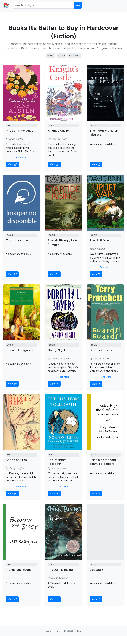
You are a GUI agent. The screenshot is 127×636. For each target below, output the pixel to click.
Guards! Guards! (101, 350)
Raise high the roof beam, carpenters (103, 461)
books (50, 55)
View (12, 164)
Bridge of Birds (16, 460)
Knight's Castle (58, 130)
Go (78, 5)
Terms (57, 631)
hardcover (74, 55)
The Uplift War (99, 240)
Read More (21, 157)
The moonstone (17, 240)
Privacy (47, 631)
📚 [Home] (6, 5)
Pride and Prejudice (19, 130)
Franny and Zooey (19, 569)
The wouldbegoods (19, 350)
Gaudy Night (56, 350)
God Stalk (96, 569)
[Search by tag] (43, 5)
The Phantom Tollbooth (57, 461)
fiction (61, 55)
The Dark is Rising (60, 569)
